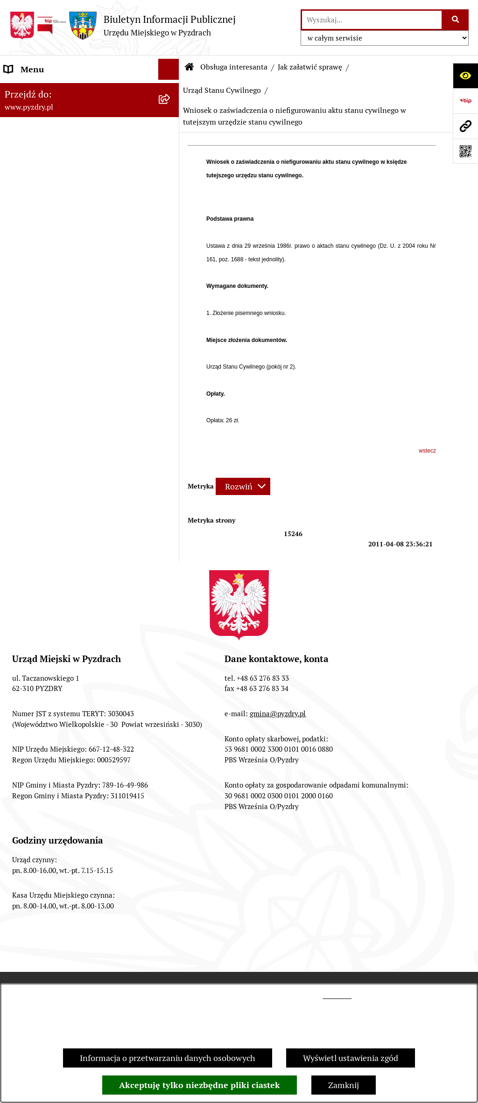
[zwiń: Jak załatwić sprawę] (171, 180)
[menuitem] (89, 180)
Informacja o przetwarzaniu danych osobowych (167, 1058)
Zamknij (343, 1085)
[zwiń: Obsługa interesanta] (171, 154)
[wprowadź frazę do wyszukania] (372, 19)
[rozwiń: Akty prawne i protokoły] (171, 112)
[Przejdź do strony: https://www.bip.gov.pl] (465, 100)
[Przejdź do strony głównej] (122, 25)
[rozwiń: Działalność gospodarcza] (171, 247)
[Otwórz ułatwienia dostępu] (465, 75)
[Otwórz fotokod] (465, 151)
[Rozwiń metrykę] (243, 486)
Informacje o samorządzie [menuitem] (52, 90)
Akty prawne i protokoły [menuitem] (48, 111)
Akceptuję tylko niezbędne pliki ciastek (199, 1085)
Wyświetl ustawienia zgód (350, 1058)
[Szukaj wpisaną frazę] (456, 19)
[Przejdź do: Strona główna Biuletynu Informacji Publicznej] (189, 67)
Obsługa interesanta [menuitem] (41, 153)
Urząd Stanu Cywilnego (222, 90)
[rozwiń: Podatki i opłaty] (171, 274)
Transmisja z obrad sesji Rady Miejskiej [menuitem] (76, 132)
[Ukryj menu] (168, 69)
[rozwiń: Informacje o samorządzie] (171, 91)
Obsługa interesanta (233, 67)
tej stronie (337, 995)
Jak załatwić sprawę (310, 67)
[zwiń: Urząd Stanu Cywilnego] (171, 301)
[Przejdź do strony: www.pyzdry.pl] (465, 126)
